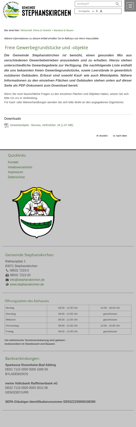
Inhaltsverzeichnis (20, 167)
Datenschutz (16, 177)
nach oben (121, 135)
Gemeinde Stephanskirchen (29, 254)
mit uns (14, 98)
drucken (103, 135)
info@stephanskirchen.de (27, 279)
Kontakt (13, 162)
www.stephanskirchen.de (27, 284)
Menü (130, 5)
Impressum (15, 172)
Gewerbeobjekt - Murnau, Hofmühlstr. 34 (41, 125)
